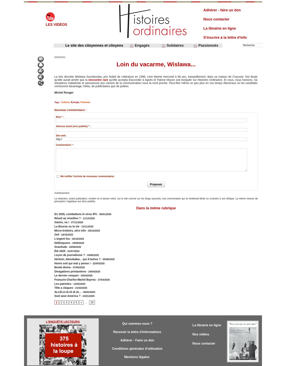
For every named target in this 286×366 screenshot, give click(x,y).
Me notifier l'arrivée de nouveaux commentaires (87, 176)
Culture (65, 102)
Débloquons (61, 238)
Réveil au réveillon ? (65, 217)
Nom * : (60, 116)
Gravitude (60, 242)
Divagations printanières (68, 263)
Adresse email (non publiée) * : (73, 126)
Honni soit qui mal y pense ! (70, 256)
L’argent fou (61, 235)
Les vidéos (56, 25)
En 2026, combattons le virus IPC (73, 213)
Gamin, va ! (60, 220)
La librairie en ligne (219, 28)
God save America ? (65, 285)
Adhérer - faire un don (222, 10)
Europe (74, 102)
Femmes (83, 102)
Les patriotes (61, 274)
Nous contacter (216, 19)
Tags (149, 361)
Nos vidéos (201, 323)
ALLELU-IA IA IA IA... (66, 281)
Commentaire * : (65, 144)
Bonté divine (61, 260)
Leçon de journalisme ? (67, 249)
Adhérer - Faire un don (137, 330)
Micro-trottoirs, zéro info (68, 227)
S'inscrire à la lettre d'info (225, 38)
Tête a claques (62, 277)
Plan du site (139, 361)
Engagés (139, 45)
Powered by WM (163, 361)
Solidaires (172, 45)
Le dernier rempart (64, 267)
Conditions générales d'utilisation (137, 339)
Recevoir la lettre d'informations (137, 321)
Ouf (56, 231)
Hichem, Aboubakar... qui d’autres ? (74, 252)
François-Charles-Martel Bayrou (72, 270)
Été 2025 (59, 245)
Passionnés (205, 45)
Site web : (61, 135)
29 (90, 291)
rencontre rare (98, 79)
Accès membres (122, 361)
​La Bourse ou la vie (65, 224)
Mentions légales (137, 347)
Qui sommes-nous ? (137, 312)
